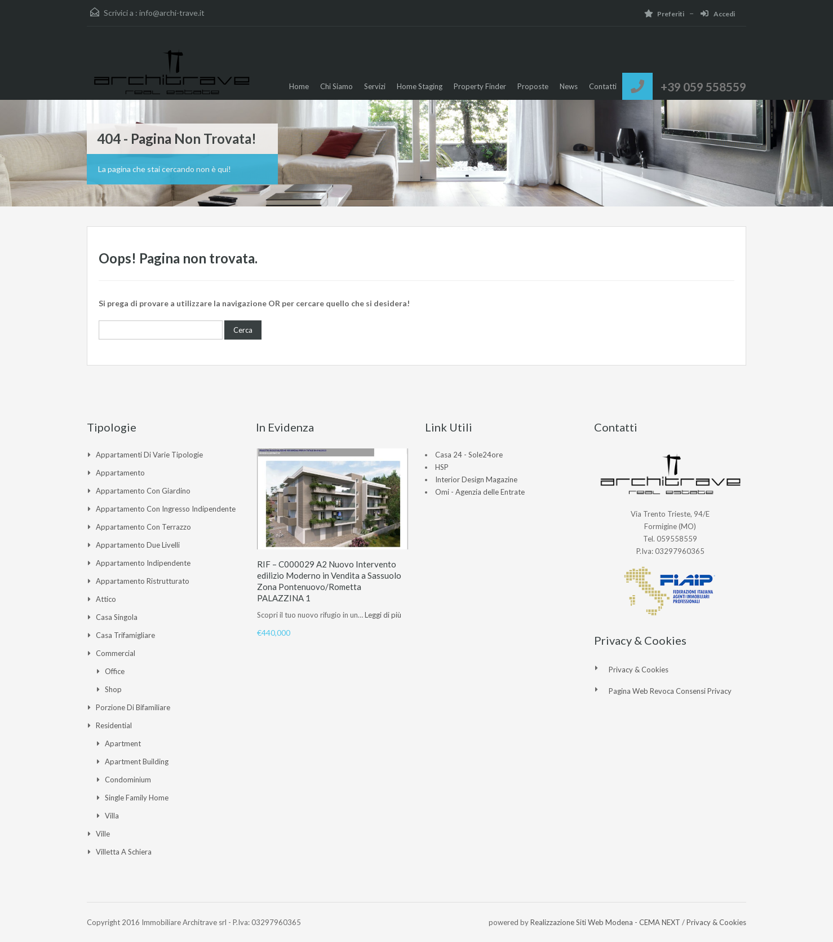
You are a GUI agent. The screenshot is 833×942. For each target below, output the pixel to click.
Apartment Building (137, 761)
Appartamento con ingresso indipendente (166, 508)
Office (115, 671)
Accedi (718, 14)
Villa (112, 815)
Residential (114, 725)
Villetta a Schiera (124, 851)
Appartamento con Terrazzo (143, 526)
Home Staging (419, 86)
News (569, 86)
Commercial (115, 653)
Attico (106, 599)
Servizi (375, 86)
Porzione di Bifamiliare (133, 707)
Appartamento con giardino (143, 490)
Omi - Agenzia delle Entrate (480, 491)
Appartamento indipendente (143, 562)
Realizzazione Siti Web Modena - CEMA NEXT (605, 922)
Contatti (603, 86)
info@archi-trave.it (172, 12)
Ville (103, 833)
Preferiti (664, 14)
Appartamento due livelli (138, 544)
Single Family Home (137, 797)
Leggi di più (383, 614)
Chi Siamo (336, 86)
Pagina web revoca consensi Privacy (670, 691)
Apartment (123, 743)
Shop (113, 689)
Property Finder (480, 86)
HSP (442, 467)
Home (299, 86)
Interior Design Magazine (476, 479)
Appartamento (120, 472)
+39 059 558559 (703, 87)
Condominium (128, 779)
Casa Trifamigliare (125, 635)
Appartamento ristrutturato (142, 581)
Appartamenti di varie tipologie (149, 454)
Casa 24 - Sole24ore (469, 454)
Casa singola (117, 617)
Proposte (532, 86)
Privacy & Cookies (638, 669)
